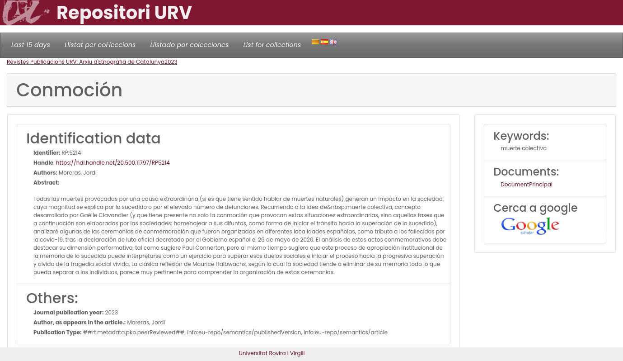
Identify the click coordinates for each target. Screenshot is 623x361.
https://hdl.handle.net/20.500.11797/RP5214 (113, 162)
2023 (170, 62)
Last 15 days (30, 44)
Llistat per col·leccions (100, 44)
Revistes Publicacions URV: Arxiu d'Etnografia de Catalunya (85, 62)
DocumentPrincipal (526, 184)
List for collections (272, 44)
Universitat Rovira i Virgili (272, 353)
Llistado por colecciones (189, 44)
